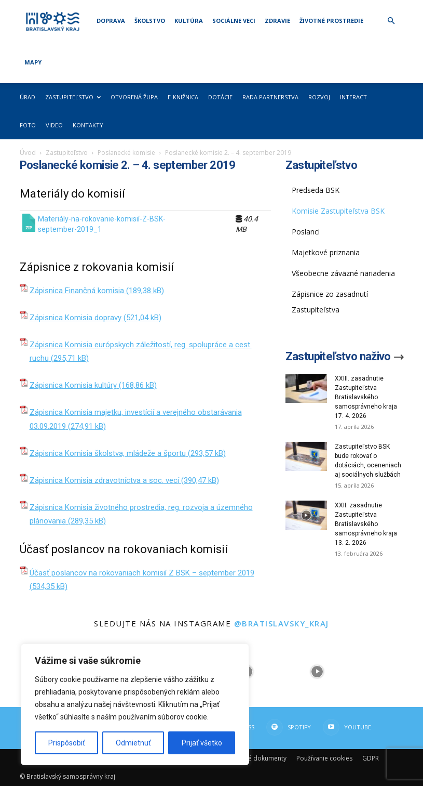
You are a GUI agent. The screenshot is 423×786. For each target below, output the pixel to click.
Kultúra (188, 20)
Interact (353, 97)
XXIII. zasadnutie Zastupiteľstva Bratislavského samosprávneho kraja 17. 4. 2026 (366, 397)
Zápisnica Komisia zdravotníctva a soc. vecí (104, 480)
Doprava (111, 20)
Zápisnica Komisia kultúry (73, 385)
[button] (391, 21)
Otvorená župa (134, 97)
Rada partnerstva (270, 97)
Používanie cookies (324, 758)
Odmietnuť (133, 743)
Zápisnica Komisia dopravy (75, 317)
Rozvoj (319, 97)
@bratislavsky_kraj (281, 623)
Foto (28, 125)
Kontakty (88, 125)
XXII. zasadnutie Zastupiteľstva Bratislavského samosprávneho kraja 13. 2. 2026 (366, 524)
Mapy (33, 62)
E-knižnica (183, 97)
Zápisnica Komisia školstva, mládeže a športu (108, 453)
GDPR (370, 758)
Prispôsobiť (66, 743)
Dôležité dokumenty (256, 758)
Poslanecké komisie (126, 152)
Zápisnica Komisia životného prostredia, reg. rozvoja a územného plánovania (141, 514)
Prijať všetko (202, 743)
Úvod (28, 152)
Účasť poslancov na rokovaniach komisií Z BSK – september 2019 (142, 573)
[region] (135, 704)
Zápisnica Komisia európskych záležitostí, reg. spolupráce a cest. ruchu (141, 351)
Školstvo (149, 20)
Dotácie (220, 97)
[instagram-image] (317, 671)
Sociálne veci (233, 20)
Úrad (27, 97)
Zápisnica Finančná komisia (77, 290)
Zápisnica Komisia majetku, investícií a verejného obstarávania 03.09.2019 (136, 419)
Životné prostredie (331, 20)
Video (54, 125)
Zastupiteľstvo (73, 97)
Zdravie (277, 20)
